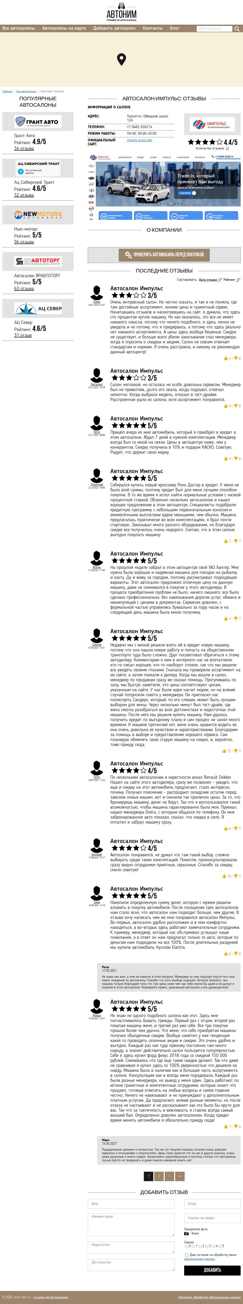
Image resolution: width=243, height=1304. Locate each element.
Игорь (97, 567)
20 (227, 148)
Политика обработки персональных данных (209, 1297)
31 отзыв (23, 335)
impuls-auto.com (139, 140)
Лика (96, 302)
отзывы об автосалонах (51, 1297)
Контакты (153, 28)
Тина (96, 902)
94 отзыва (24, 242)
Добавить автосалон (114, 28)
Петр (96, 432)
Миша (97, 1015)
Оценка (189, 1242)
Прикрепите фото (196, 1229)
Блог (174, 28)
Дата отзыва (208, 279)
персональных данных (199, 1259)
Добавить (212, 1270)
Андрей (97, 854)
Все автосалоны (18, 28)
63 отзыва (24, 288)
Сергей (96, 644)
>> (180, 1176)
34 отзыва (24, 148)
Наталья (97, 384)
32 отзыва (24, 195)
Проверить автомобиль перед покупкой (164, 255)
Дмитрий (97, 484)
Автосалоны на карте (64, 28)
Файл (195, 1233)
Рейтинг (229, 279)
